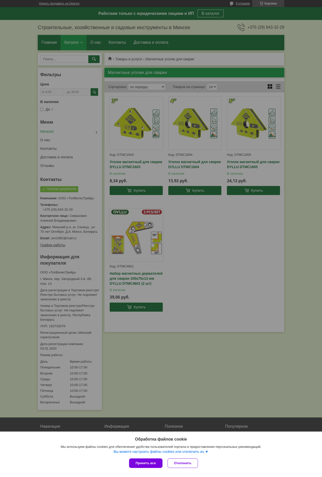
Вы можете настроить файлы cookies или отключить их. (159, 452)
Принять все (146, 463)
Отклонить (182, 463)
